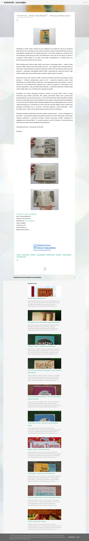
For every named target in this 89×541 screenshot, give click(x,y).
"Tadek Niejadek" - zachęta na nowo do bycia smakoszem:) (41, 473)
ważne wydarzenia (67, 254)
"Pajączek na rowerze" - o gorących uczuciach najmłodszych (41, 346)
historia (19, 254)
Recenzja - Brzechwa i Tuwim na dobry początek (39, 449)
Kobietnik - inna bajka (15, 2)
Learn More (71, 537)
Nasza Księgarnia (30, 220)
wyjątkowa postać (21, 256)
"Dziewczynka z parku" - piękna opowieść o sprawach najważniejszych (44, 322)
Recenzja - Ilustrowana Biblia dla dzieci (37, 298)
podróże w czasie (50, 254)
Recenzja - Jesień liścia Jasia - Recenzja (37, 521)
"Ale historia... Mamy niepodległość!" (26, 214)
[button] (17, 20)
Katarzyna (33, 254)
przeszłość (58, 254)
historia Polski (25, 254)
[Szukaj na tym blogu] (80, 2)
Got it (78, 537)
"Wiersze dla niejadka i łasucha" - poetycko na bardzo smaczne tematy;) (44, 497)
